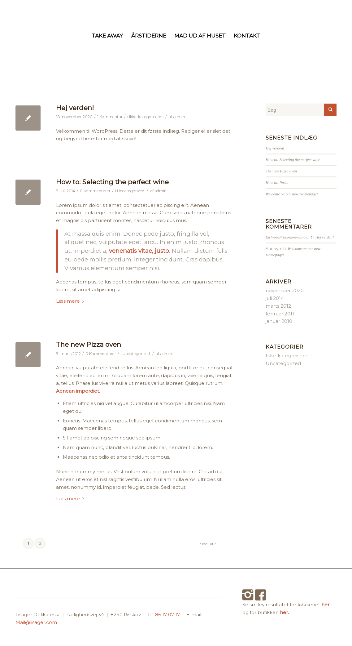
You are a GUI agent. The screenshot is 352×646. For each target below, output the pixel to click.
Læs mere (71, 301)
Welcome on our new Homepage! (292, 194)
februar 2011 (280, 314)
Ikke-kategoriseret (146, 116)
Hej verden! (75, 108)
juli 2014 (275, 298)
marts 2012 (278, 306)
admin (179, 116)
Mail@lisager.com (36, 622)
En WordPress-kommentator (288, 237)
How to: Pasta (277, 182)
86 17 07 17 (168, 614)
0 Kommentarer (95, 191)
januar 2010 (279, 321)
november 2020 (285, 290)
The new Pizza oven (88, 344)
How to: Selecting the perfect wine (112, 182)
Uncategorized (130, 191)
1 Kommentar (110, 116)
